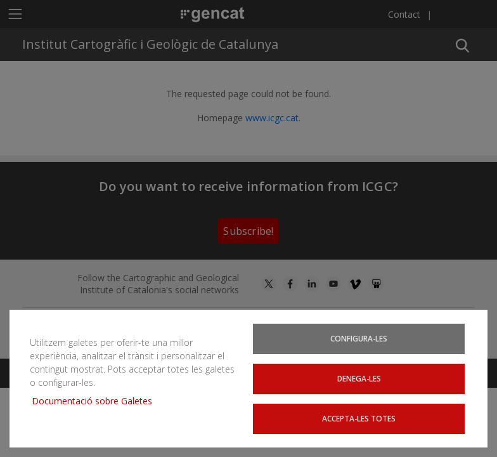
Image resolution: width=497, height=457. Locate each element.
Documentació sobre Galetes (96, 402)
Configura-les (359, 340)
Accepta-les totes (359, 418)
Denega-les (359, 379)
